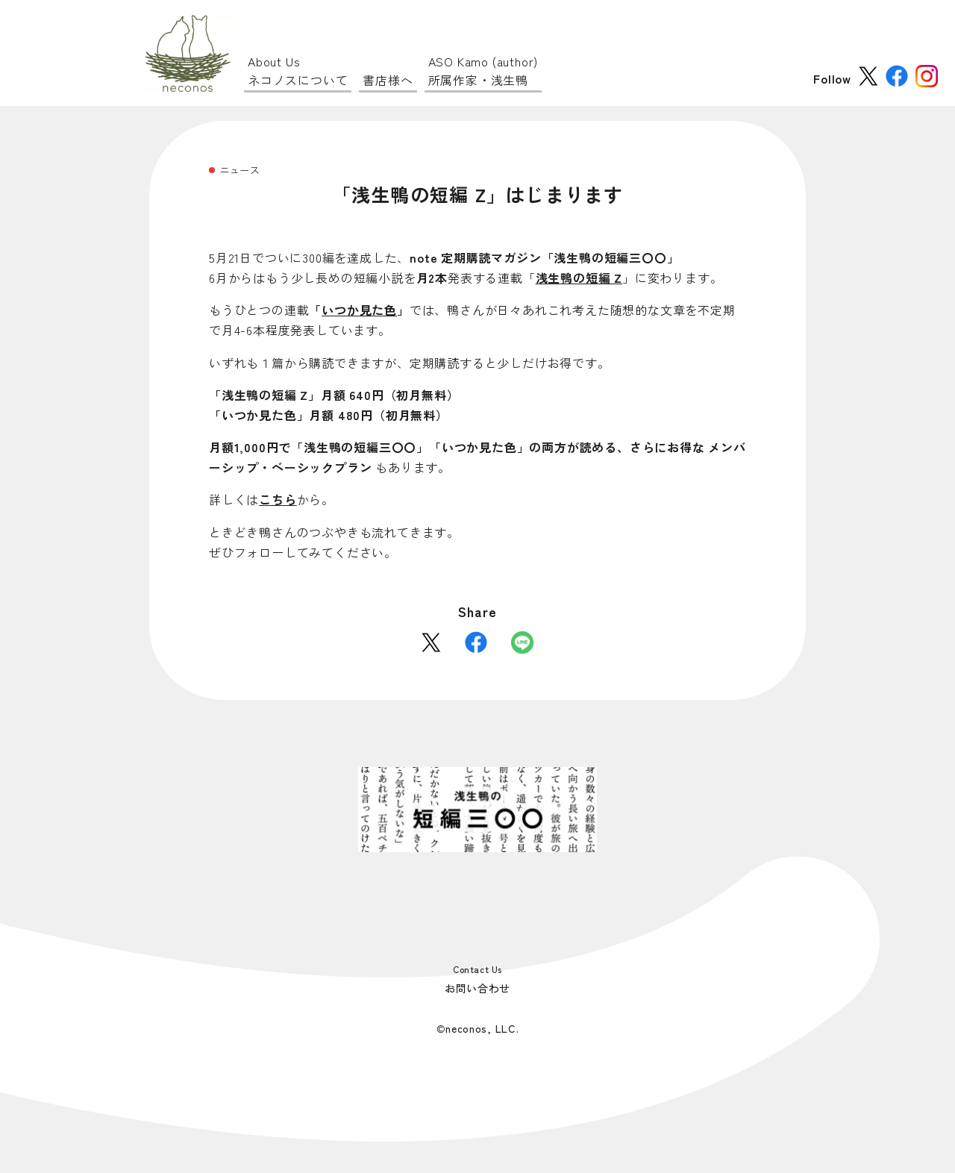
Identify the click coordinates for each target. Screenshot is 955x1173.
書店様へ (388, 80)
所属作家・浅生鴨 (483, 70)
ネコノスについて (298, 70)
